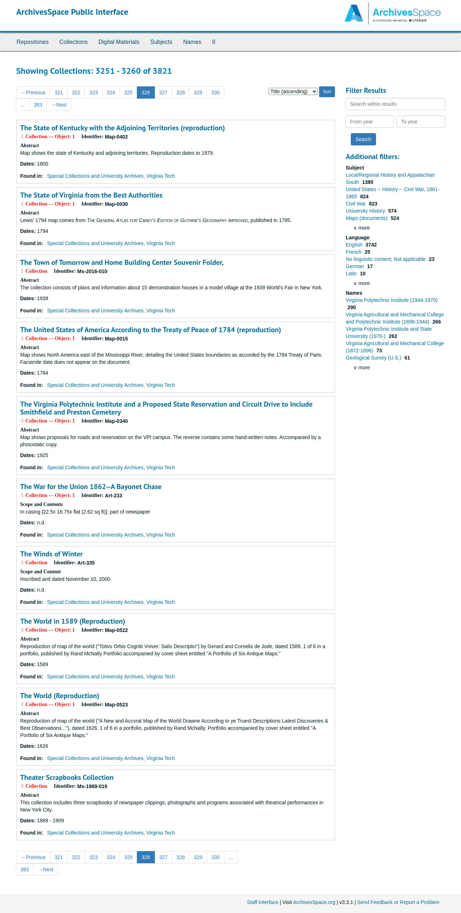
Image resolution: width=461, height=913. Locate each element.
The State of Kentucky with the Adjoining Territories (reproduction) (122, 127)
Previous (33, 92)
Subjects (161, 42)
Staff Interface (262, 902)
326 (146, 92)
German (355, 266)
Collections (73, 42)
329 (198, 92)
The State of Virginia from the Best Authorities (91, 195)
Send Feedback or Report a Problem (398, 902)
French (354, 252)
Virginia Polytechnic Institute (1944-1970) (392, 300)
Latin (352, 273)
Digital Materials (118, 42)
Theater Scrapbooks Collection (66, 777)
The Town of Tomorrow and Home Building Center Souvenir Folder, (122, 262)
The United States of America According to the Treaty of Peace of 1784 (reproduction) (150, 329)
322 (76, 92)
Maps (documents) (367, 218)
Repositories (33, 42)
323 (93, 92)
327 (163, 92)
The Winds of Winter (51, 554)
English (355, 245)
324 (111, 92)
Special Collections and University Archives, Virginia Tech (111, 176)
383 (38, 105)
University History (366, 211)
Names (192, 42)
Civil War (356, 204)
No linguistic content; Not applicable (386, 259)
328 (180, 92)
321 (58, 92)
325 (128, 92)
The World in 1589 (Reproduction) (72, 621)
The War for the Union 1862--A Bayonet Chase (91, 486)
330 (215, 92)
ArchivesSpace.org (314, 902)
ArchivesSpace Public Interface (72, 11)
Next (59, 105)
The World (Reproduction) (59, 695)
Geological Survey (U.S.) (374, 358)
